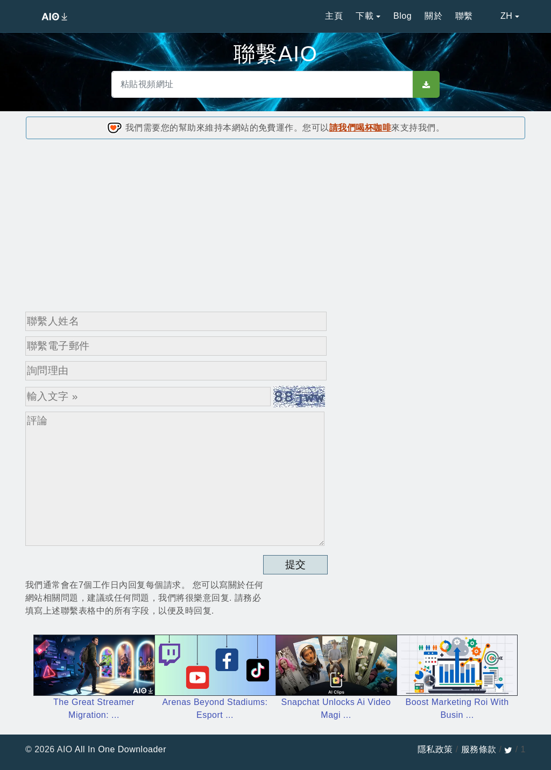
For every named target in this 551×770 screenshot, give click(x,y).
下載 (364, 15)
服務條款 (479, 749)
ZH (499, 15)
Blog (402, 15)
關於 (433, 15)
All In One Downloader (120, 749)
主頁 (334, 15)
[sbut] (426, 84)
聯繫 (464, 15)
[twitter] (508, 749)
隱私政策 (435, 749)
